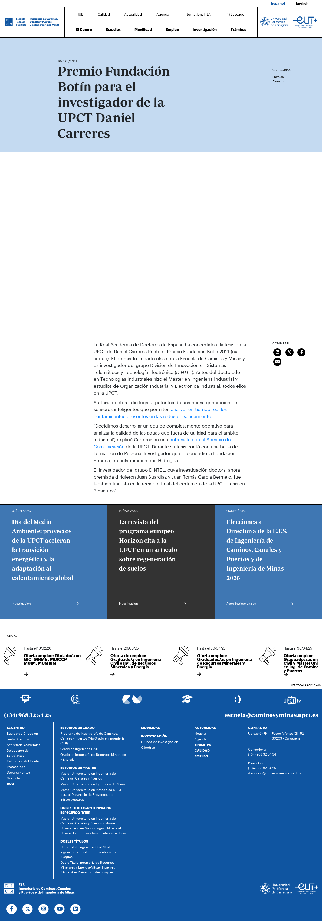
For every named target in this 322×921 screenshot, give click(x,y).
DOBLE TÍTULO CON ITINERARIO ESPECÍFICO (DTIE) (85, 810)
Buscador (236, 14)
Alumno (278, 81)
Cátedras (148, 747)
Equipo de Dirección (22, 733)
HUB (79, 14)
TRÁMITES (203, 745)
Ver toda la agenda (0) (306, 685)
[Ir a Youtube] (59, 909)
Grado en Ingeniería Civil (79, 749)
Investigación (205, 29)
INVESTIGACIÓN (154, 736)
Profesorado (16, 766)
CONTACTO (257, 728)
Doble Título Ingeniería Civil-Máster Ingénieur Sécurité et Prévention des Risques (88, 852)
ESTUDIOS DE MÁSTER (78, 768)
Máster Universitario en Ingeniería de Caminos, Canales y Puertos (88, 775)
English (302, 3)
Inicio (62, 45)
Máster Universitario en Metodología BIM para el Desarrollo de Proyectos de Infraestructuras (90, 794)
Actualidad (133, 14)
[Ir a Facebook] (11, 909)
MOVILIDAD (150, 728)
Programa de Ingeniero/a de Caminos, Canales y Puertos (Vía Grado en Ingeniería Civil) (92, 738)
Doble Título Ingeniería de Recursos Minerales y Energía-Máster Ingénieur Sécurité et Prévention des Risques (88, 867)
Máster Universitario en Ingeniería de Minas (92, 784)
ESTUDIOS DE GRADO (77, 728)
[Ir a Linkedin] (75, 909)
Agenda (162, 14)
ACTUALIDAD (205, 728)
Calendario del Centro (23, 761)
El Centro (84, 29)
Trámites (238, 29)
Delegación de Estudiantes (18, 752)
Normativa (14, 778)
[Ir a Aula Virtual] (187, 701)
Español (278, 3)
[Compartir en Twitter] (289, 352)
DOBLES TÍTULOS (74, 841)
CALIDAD (202, 750)
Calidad (104, 14)
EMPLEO (201, 756)
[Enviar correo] (277, 361)
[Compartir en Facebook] (302, 352)
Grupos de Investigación (159, 742)
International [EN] (197, 14)
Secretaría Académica (23, 745)
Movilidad (143, 29)
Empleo (172, 29)
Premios (278, 76)
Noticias (201, 733)
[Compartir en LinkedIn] (277, 352)
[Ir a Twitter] (27, 909)
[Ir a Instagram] (43, 909)
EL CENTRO (16, 728)
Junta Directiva (18, 739)
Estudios (113, 29)
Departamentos (18, 772)
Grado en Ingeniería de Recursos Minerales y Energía (93, 757)
